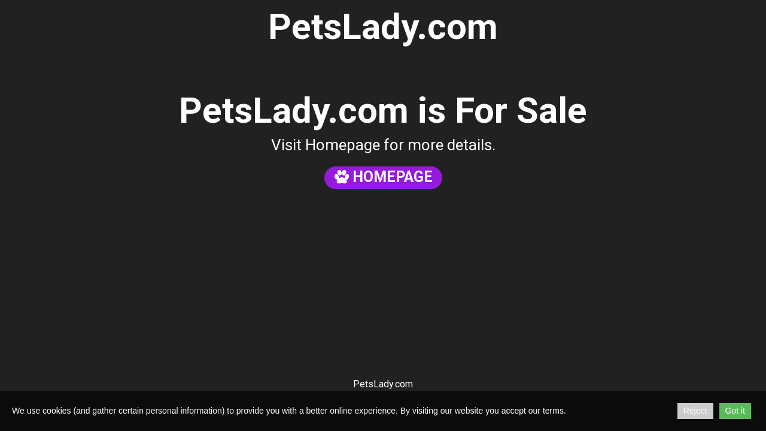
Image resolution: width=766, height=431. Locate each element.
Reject (695, 410)
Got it (735, 410)
